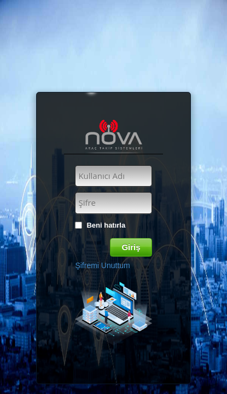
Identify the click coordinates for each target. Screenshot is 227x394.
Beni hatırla (105, 225)
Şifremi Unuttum (102, 265)
